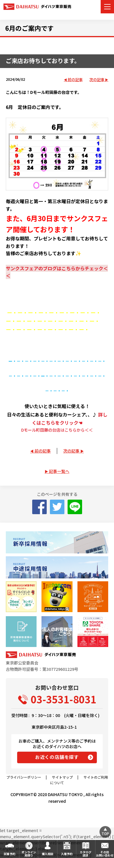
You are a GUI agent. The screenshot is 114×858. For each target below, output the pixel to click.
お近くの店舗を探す (57, 756)
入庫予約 (67, 854)
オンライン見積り (28, 853)
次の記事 (96, 79)
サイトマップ (62, 777)
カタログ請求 (85, 853)
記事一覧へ (59, 471)
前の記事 (75, 79)
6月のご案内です (29, 28)
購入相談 (47, 854)
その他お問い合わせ (104, 853)
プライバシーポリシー (23, 777)
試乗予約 (9, 854)
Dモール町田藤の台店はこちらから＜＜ (57, 430)
